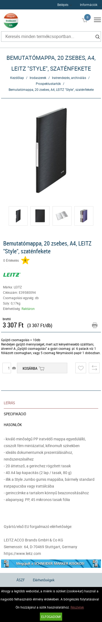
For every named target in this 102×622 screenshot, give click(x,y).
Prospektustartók (48, 83)
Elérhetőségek (44, 580)
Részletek (77, 607)
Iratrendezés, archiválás (69, 77)
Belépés (62, 4)
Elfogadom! (51, 616)
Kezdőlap (17, 77)
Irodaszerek (38, 77)
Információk (88, 4)
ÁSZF (20, 580)
